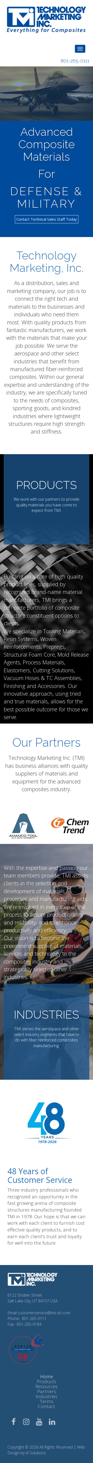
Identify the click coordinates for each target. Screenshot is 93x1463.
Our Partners (46, 742)
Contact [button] (46, 1406)
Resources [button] (46, 1386)
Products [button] (46, 1381)
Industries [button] (46, 1396)
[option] (23, 825)
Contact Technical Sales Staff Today (46, 219)
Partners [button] (46, 1391)
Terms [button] (46, 1401)
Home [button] (46, 1376)
